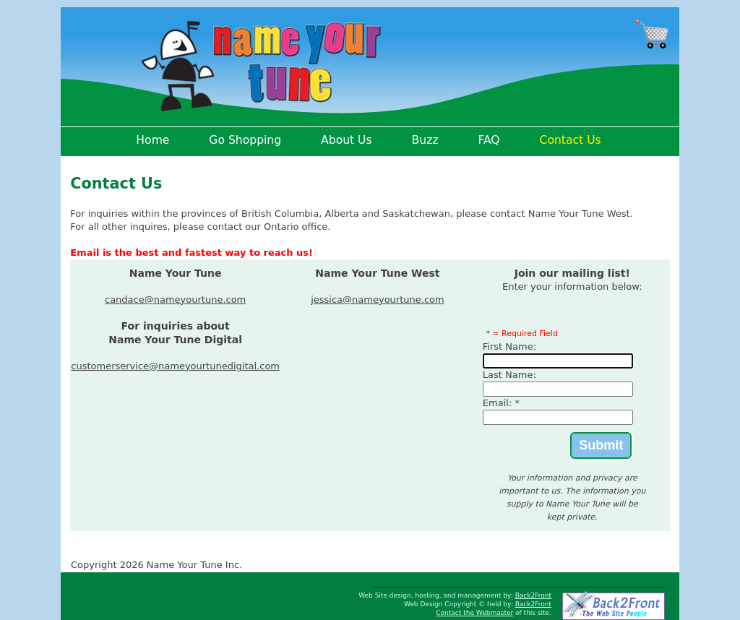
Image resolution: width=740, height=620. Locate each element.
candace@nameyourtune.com (175, 299)
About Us (346, 140)
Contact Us (570, 140)
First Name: (509, 346)
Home (152, 140)
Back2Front (533, 595)
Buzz (425, 140)
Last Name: (509, 374)
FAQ (488, 140)
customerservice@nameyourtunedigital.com (175, 366)
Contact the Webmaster (474, 612)
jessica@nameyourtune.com (377, 299)
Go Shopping (245, 140)
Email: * (501, 402)
